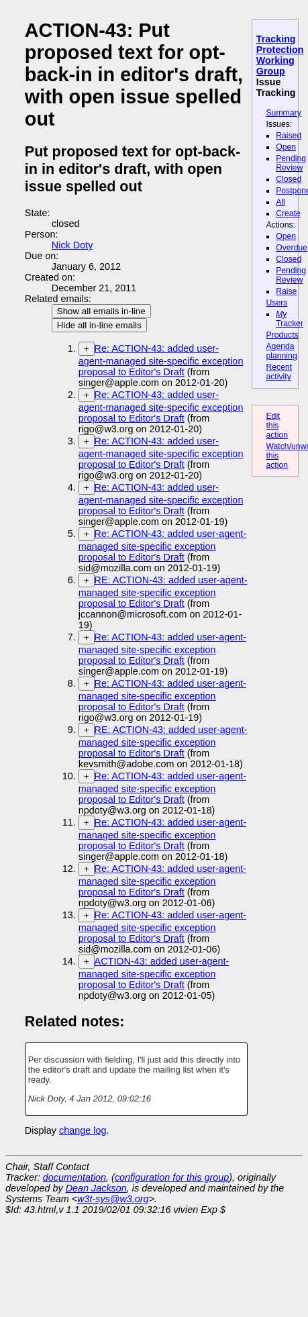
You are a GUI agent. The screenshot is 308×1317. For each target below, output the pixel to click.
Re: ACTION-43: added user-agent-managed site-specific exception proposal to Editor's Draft (161, 360)
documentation (74, 1177)
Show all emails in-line (101, 311)
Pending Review (291, 163)
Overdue (291, 247)
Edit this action (277, 425)
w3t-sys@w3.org (113, 1198)
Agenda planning (281, 351)
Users (276, 302)
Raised (288, 135)
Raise (286, 291)
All (280, 202)
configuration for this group (172, 1177)
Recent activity (279, 371)
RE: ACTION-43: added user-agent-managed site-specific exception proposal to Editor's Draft (163, 592)
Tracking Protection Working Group (280, 55)
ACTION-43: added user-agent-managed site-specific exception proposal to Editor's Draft (154, 973)
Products (282, 335)
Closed (288, 179)
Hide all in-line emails (99, 325)
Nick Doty (72, 245)
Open (286, 147)
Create (288, 213)
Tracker (289, 318)
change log (82, 1130)
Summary (283, 112)
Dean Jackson (96, 1188)
